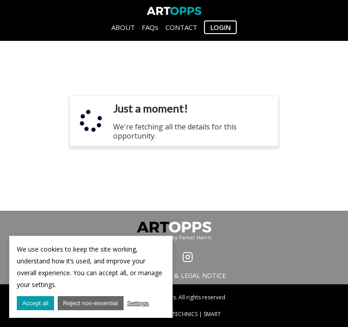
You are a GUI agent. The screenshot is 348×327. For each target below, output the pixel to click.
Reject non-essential (90, 303)
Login (220, 27)
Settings (138, 303)
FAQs (150, 27)
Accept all (35, 303)
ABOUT (123, 27)
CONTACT (181, 27)
